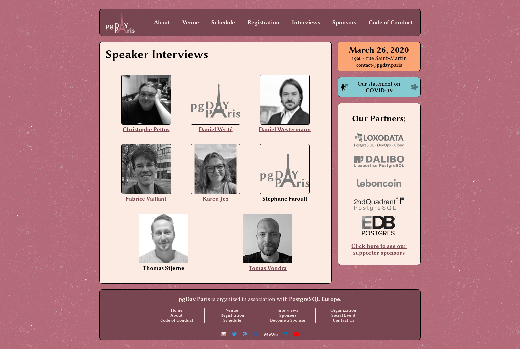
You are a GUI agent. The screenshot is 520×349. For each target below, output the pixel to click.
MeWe (271, 334)
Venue (190, 22)
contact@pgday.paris (379, 65)
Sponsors (344, 22)
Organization (343, 310)
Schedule (223, 22)
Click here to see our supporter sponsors (379, 249)
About (162, 22)
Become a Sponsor (288, 320)
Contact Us (343, 320)
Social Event (343, 315)
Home (177, 310)
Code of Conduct (391, 22)
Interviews (306, 22)
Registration (263, 22)
